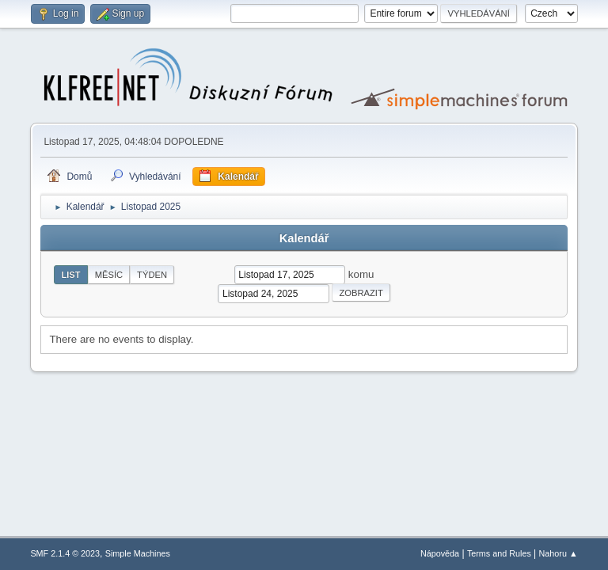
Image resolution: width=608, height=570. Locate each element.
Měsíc (109, 274)
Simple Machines (137, 553)
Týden (152, 274)
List (70, 274)
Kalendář (304, 238)
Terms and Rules (499, 553)
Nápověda (439, 553)
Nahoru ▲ (558, 553)
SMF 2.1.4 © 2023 (65, 553)
